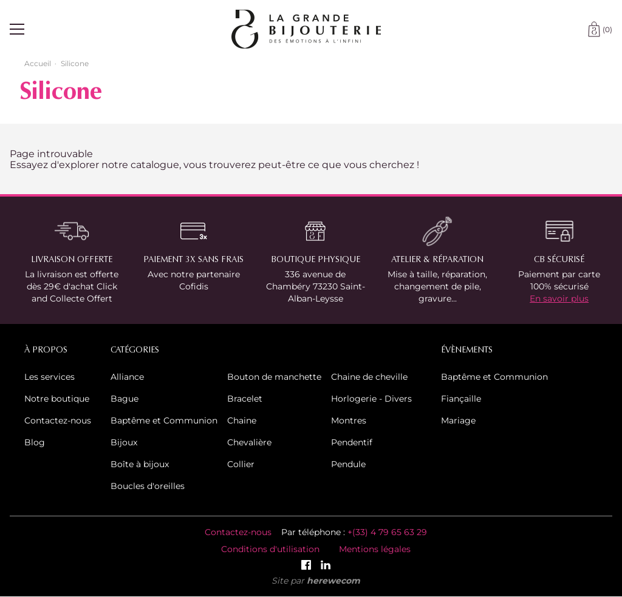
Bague (124, 398)
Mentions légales (375, 549)
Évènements (467, 350)
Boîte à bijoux (140, 464)
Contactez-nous (57, 420)
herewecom (333, 580)
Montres (348, 420)
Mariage (458, 420)
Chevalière (249, 442)
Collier (241, 464)
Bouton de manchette (274, 376)
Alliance (127, 376)
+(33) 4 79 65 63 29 (387, 532)
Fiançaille (461, 398)
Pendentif (351, 442)
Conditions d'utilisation (270, 549)
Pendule (348, 464)
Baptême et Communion (164, 420)
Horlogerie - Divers (371, 398)
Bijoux (124, 442)
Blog (34, 442)
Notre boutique (56, 398)
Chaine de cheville (369, 376)
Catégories (135, 350)
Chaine (241, 420)
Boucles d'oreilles (148, 485)
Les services (49, 376)
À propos (45, 350)
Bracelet (244, 398)
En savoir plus (559, 298)
